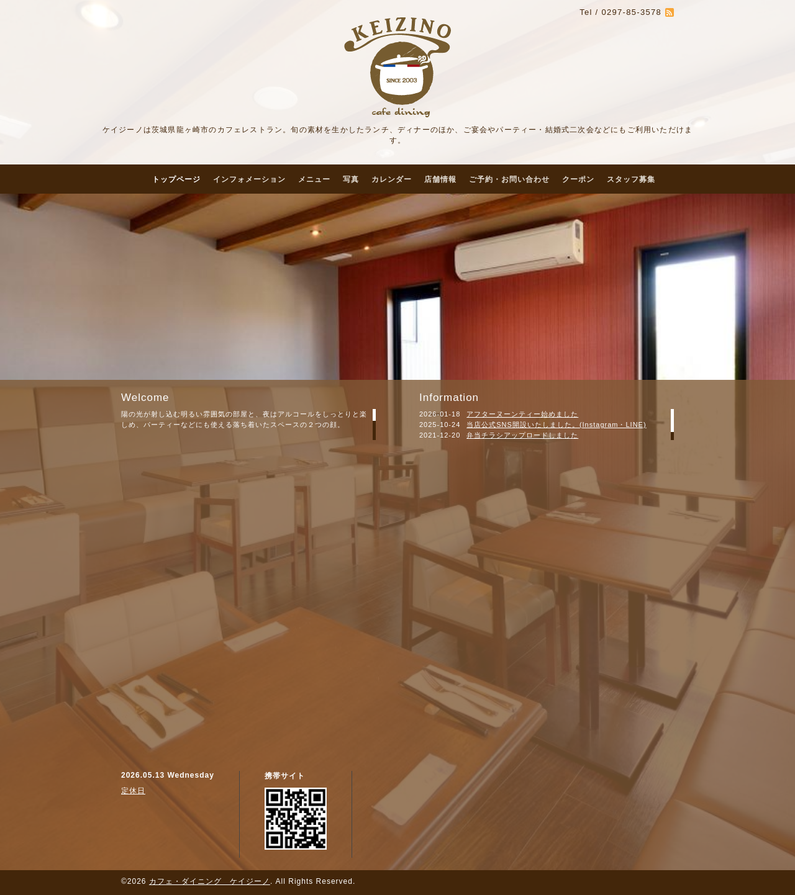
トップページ (176, 179)
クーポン (578, 179)
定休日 (133, 790)
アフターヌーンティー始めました (522, 414)
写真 (351, 179)
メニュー (314, 179)
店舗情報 (440, 179)
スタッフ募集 (631, 179)
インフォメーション (249, 179)
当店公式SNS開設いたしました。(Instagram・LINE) (556, 424)
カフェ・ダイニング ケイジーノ (209, 881)
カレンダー (391, 179)
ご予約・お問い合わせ (509, 179)
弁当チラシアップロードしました (522, 435)
